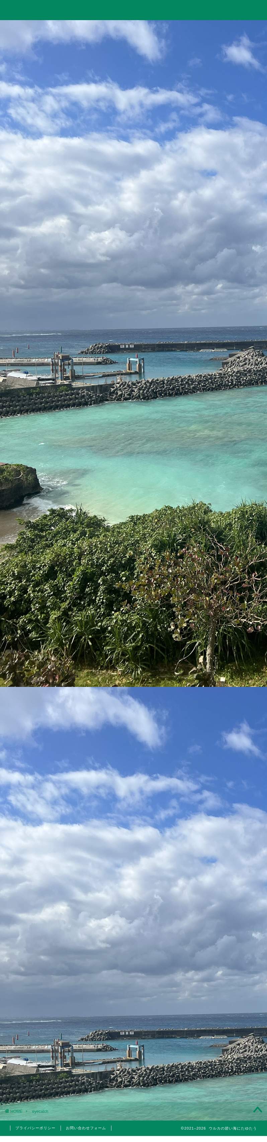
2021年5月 (226, 1055)
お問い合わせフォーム (86, 1128)
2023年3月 (226, 937)
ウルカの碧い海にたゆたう (133, 9)
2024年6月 (226, 886)
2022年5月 (226, 988)
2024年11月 (226, 869)
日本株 (229, 733)
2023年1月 (226, 954)
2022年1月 (226, 1039)
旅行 (131, 29)
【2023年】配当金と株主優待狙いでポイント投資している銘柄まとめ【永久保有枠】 (225, 549)
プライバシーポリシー (35, 1128)
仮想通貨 (226, 678)
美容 (226, 814)
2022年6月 (226, 971)
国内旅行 (229, 770)
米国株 (229, 742)
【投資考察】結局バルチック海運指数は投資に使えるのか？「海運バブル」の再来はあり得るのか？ (224, 393)
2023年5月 (226, 920)
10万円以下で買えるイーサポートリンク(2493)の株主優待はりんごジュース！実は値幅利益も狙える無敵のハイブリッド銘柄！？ (225, 605)
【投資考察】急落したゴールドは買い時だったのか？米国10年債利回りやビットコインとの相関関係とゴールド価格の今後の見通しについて (225, 454)
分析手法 (229, 725)
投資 (82, 29)
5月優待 (229, 799)
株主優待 (226, 786)
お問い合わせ (235, 30)
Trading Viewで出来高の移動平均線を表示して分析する (224, 505)
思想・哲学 (226, 695)
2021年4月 (226, 1073)
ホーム (32, 29)
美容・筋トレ (183, 29)
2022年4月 (226, 1005)
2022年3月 (226, 1022)
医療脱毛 (229, 823)
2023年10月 (226, 903)
